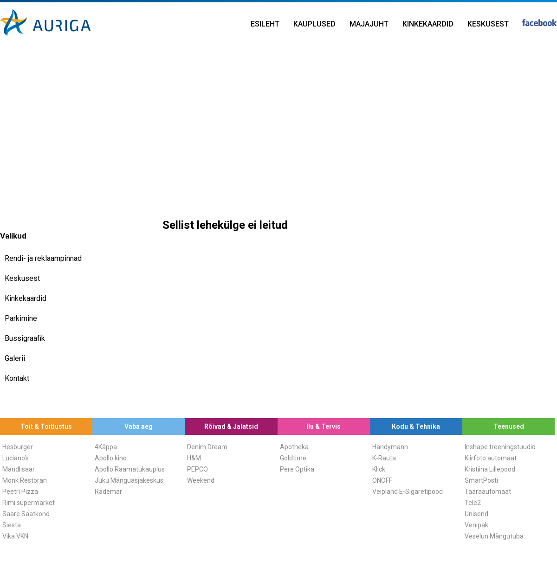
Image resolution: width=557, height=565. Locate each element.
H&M (194, 458)
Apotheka (294, 447)
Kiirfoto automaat (491, 458)
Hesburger (17, 447)
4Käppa (106, 447)
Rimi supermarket (28, 502)
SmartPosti (481, 480)
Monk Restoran (24, 480)
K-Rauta (384, 458)
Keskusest (488, 24)
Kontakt (17, 378)
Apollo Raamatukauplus (130, 469)
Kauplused (314, 24)
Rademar (108, 491)
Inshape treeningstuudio (500, 447)
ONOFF (382, 480)
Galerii (15, 358)
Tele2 (473, 502)
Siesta (11, 525)
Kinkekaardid (427, 24)
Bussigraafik (25, 338)
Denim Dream (207, 447)
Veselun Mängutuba (494, 536)
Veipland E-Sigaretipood (407, 491)
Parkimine (21, 318)
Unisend (476, 514)
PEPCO (197, 469)
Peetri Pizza (20, 491)
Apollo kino (111, 458)
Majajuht (369, 24)
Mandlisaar (18, 469)
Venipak (476, 525)
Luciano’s (15, 458)
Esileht (265, 24)
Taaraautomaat (488, 491)
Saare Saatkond (26, 514)
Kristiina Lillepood (490, 469)
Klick (378, 469)
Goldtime (293, 458)
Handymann (390, 447)
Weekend (200, 480)
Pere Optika (297, 469)
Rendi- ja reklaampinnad (43, 258)
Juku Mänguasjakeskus (129, 480)
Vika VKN (15, 536)
